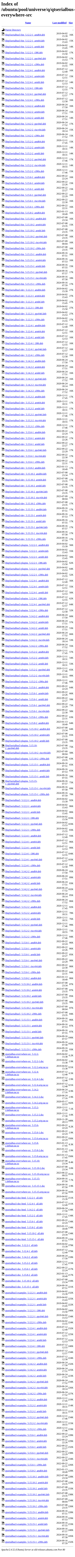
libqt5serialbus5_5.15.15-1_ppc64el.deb (24, 1037)
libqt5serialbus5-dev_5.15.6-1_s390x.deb (24, 462)
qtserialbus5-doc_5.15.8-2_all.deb (21, 1275)
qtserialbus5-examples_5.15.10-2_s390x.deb (26, 1506)
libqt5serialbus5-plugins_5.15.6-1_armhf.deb (26, 699)
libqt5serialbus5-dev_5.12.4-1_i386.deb (24, 343)
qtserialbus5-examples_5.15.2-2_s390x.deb (25, 1429)
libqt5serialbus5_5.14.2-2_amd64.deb (23, 871)
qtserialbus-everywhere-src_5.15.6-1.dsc (24, 1132)
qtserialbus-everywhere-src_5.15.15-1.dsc (25, 1186)
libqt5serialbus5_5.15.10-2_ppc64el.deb (24, 1002)
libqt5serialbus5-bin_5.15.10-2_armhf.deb (25, 230)
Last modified (59, 23)
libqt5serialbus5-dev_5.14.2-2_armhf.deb (24, 373)
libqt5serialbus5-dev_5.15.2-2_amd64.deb (25, 396)
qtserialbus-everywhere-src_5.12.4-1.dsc (24, 1079)
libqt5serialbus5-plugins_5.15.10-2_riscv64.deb (28, 753)
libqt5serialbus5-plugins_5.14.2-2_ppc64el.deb (27, 634)
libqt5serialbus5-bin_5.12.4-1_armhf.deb (24, 82)
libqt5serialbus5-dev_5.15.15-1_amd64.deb (26, 509)
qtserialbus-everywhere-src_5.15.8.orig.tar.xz (26, 1156)
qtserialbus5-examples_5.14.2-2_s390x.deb (25, 1393)
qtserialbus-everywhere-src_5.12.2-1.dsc (24, 1061)
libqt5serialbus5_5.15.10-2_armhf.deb (23, 996)
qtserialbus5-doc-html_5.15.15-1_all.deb (24, 1239)
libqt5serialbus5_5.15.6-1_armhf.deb (22, 954)
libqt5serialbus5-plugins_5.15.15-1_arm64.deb (27, 770)
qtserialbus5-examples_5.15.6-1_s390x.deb (25, 1465)
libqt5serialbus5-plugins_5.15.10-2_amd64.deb (27, 729)
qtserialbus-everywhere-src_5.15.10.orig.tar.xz (27, 1174)
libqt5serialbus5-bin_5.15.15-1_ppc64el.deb (26, 272)
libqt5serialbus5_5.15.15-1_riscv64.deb (24, 1043)
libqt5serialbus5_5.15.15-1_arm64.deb (23, 1025)
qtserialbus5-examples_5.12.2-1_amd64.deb (26, 1292)
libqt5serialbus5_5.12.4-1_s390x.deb (22, 865)
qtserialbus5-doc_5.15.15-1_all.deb (22, 1287)
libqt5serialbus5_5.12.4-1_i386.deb (22, 853)
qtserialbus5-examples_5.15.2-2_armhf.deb (25, 1411)
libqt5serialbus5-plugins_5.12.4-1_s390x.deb (26, 610)
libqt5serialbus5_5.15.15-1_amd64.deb (23, 1020)
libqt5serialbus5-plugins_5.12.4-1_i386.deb (26, 598)
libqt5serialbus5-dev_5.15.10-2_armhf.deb (25, 485)
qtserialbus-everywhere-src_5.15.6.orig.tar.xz (26, 1138)
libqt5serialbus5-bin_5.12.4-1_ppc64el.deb (25, 94)
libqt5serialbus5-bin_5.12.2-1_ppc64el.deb (25, 58)
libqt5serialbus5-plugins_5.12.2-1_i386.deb (26, 563)
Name (28, 23)
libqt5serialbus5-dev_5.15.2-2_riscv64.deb (25, 420)
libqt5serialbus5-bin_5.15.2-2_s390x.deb (24, 171)
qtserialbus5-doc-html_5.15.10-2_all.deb (24, 1233)
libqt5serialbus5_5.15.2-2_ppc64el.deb (23, 925)
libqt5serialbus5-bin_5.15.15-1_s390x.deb (25, 284)
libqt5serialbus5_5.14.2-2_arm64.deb (23, 877)
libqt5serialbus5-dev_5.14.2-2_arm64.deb (25, 367)
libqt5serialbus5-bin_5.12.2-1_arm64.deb (24, 40)
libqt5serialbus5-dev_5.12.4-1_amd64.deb (25, 325)
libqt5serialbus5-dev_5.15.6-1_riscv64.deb (25, 456)
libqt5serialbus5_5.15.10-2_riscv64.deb (24, 1008)
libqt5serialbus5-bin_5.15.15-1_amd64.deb (25, 254)
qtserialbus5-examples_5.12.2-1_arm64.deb (26, 1298)
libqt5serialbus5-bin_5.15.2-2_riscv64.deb (25, 165)
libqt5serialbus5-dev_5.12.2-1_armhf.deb (24, 302)
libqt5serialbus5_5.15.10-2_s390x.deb (23, 1014)
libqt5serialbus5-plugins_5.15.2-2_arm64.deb (26, 658)
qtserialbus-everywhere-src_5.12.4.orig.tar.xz (26, 1085)
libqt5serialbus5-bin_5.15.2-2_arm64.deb (24, 147)
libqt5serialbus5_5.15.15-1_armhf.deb (23, 1031)
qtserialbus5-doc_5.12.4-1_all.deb (21, 1251)
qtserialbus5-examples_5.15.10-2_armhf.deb (26, 1488)
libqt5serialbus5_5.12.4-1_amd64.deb (23, 836)
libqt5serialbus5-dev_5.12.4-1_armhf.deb (24, 337)
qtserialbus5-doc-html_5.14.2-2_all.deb (24, 1209)
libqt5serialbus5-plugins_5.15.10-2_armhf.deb (27, 741)
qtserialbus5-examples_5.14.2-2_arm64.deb (26, 1370)
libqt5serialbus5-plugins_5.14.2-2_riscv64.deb (27, 640)
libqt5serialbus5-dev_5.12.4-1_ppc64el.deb (25, 349)
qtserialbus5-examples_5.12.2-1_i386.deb (25, 1310)
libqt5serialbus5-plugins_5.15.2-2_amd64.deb (27, 652)
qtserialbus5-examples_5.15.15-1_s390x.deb (26, 1542)
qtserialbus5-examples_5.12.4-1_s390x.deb (25, 1358)
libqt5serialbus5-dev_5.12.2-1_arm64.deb (25, 296)
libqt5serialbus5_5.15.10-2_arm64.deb (23, 990)
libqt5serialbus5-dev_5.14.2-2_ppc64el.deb (25, 379)
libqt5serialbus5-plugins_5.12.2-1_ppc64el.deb (27, 569)
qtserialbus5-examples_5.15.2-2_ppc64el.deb (26, 1417)
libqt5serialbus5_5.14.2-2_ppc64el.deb (23, 889)
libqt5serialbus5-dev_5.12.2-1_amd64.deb (25, 290)
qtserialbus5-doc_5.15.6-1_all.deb (21, 1269)
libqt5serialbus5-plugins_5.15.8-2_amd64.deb (27, 723)
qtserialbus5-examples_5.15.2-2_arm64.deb (26, 1405)
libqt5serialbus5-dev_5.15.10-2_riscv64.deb (26, 497)
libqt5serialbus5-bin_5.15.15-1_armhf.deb (25, 266)
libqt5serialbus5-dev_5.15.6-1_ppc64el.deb (25, 450)
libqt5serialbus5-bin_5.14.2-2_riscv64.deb (25, 129)
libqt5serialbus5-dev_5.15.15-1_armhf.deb (25, 521)
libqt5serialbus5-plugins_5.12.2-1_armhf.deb (26, 557)
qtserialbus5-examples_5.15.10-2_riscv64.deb (27, 1500)
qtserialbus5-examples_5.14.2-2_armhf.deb (25, 1376)
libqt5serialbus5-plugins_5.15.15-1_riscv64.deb (28, 788)
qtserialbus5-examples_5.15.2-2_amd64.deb (26, 1399)
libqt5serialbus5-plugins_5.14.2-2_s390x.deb (26, 646)
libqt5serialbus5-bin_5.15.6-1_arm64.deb (24, 183)
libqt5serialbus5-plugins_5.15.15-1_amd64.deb (27, 764)
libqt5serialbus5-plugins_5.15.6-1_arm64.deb (26, 693)
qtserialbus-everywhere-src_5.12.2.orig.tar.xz (26, 1067)
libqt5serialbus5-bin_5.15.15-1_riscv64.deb (26, 278)
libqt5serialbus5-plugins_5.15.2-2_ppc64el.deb (27, 669)
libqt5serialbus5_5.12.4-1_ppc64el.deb (23, 859)
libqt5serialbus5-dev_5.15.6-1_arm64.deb (25, 438)
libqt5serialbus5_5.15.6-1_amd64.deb (23, 942)
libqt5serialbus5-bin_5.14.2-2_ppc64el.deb (25, 124)
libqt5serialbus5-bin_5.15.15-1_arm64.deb (25, 260)
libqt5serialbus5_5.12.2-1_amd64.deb (23, 800)
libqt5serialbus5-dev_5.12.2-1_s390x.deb (24, 319)
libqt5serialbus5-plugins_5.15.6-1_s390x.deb (26, 717)
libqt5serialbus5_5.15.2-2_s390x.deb (22, 936)
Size (71, 23)
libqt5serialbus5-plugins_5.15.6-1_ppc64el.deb (27, 705)
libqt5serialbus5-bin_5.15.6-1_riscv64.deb (25, 201)
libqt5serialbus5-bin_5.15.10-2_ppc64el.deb (26, 236)
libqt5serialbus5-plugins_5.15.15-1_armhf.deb (27, 776)
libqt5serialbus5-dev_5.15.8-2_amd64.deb (25, 468)
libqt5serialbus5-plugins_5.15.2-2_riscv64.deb (27, 675)
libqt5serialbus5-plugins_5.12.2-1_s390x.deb (26, 574)
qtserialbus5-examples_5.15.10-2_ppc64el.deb (27, 1494)
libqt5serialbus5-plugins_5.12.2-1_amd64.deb (27, 545)
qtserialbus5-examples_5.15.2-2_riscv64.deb (26, 1423)
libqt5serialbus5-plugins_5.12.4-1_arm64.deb (26, 586)
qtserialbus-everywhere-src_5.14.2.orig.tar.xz (26, 1103)
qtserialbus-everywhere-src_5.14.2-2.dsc (24, 1097)
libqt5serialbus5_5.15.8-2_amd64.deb (23, 978)
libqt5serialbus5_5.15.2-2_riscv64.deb (23, 931)
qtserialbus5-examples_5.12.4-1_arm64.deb (26, 1334)
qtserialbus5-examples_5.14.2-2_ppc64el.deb (26, 1381)
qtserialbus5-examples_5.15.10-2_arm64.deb (26, 1482)
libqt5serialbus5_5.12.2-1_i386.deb (22, 818)
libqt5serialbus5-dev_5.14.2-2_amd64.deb (25, 361)
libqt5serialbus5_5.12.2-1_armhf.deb (22, 812)
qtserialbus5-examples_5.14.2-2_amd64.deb (26, 1364)
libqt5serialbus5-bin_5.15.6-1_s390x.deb (24, 207)
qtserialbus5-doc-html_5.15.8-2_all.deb (24, 1227)
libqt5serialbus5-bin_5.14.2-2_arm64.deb (24, 112)
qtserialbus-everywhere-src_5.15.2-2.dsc (24, 1114)
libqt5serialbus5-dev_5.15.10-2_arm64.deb (25, 480)
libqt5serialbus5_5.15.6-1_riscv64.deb (23, 966)
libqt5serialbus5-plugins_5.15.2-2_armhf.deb (26, 663)
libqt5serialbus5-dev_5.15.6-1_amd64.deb (25, 432)
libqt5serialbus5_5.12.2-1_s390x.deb (22, 830)
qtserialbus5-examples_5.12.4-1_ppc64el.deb (26, 1352)
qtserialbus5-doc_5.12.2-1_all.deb (21, 1245)
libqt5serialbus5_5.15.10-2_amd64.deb (23, 984)
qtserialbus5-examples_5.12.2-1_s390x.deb (25, 1322)
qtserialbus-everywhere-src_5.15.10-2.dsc (25, 1168)
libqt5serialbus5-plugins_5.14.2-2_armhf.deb (26, 628)
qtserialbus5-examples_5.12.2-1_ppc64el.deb (26, 1316)
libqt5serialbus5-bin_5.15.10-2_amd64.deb (25, 218)
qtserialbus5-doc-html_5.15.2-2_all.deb (24, 1215)
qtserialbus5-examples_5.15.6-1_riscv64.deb (26, 1459)
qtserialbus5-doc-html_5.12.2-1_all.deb (24, 1198)
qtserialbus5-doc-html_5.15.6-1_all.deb (24, 1221)
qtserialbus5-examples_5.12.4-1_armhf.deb (25, 1340)
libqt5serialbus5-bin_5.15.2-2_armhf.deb (24, 153)
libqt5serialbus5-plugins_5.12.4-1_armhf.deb (26, 592)
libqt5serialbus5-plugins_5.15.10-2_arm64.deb (27, 735)
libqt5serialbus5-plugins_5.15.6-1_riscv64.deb (27, 711)
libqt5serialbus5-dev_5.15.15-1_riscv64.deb (26, 533)
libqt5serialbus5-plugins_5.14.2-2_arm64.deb (26, 622)
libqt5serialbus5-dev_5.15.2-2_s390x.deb (24, 426)
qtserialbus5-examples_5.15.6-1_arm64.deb (26, 1441)
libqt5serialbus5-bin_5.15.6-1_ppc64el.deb (25, 195)
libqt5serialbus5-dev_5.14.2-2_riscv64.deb (25, 385)
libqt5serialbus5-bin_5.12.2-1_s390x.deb (24, 64)
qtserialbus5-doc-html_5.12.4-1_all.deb (24, 1203)
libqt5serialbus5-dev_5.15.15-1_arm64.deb (25, 515)
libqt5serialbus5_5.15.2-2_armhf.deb (22, 919)
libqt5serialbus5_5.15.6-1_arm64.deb (23, 948)
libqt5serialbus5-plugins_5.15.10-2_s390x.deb (27, 758)
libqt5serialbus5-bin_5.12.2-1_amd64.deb (25, 35)
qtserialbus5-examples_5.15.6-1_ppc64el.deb (26, 1453)
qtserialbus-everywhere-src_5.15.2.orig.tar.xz (26, 1120)
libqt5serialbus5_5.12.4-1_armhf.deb (22, 847)
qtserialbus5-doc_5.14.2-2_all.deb (21, 1257)
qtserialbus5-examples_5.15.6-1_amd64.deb (26, 1435)
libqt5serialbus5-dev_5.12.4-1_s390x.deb (24, 355)
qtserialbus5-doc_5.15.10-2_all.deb (22, 1281)
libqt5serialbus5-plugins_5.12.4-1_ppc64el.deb (27, 604)
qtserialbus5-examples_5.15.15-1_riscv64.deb (27, 1536)
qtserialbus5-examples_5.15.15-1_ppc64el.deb (27, 1530)
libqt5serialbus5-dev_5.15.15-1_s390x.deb (25, 539)
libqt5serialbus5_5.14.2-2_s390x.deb (22, 901)
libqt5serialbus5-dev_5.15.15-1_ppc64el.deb (26, 527)
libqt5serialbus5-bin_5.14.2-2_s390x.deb (24, 135)
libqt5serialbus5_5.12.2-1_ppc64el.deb (23, 824)
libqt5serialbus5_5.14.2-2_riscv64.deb (23, 895)
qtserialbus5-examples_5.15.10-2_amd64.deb (26, 1476)
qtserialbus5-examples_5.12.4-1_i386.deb (25, 1346)
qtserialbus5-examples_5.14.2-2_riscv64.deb (26, 1387)
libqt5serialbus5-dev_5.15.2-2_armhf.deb (24, 408)
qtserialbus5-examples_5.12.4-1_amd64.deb (26, 1328)
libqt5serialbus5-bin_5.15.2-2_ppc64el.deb (25, 159)
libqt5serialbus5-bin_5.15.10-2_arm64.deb (25, 224)
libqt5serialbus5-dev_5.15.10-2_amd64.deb (26, 474)
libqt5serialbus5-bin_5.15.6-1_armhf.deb (24, 189)
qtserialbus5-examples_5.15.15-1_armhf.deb (26, 1524)
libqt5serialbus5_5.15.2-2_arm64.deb (23, 913)
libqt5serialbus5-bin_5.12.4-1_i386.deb (24, 88)
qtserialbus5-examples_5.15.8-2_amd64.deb (26, 1470)
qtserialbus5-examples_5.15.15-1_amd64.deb (26, 1512)
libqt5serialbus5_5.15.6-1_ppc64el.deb (23, 960)
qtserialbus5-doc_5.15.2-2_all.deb (21, 1263)
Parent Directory (13, 30)
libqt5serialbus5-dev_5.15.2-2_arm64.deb (25, 402)
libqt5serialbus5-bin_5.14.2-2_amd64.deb (25, 106)
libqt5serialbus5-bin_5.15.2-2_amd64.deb (25, 141)
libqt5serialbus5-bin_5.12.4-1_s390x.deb (24, 100)
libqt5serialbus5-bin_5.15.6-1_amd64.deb (25, 177)
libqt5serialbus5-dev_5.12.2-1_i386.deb (24, 307)
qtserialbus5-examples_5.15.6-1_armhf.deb (25, 1447)
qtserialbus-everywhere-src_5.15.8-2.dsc (24, 1150)
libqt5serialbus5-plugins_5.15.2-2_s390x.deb (26, 681)
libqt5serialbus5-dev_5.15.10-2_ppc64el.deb (26, 491)
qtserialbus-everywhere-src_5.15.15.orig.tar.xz (27, 1192)
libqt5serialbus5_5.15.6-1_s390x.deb (22, 972)
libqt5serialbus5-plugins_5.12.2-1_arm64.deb (26, 551)
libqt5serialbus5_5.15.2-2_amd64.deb (23, 907)
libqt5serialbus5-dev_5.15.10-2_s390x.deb (25, 503)
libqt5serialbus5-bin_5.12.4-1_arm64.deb (24, 76)
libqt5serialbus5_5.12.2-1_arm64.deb (23, 806)
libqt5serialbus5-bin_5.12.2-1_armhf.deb (24, 46)
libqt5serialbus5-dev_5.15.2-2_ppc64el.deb (25, 414)
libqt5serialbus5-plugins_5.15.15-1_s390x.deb (27, 794)
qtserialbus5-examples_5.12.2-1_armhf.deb (25, 1304)
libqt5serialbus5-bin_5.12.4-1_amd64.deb (25, 70)
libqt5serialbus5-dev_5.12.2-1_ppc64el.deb (25, 313)
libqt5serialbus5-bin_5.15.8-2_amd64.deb (25, 213)
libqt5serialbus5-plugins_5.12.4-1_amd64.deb (27, 580)
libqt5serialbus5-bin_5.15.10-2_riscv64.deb (26, 242)
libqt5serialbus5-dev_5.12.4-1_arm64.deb (25, 331)
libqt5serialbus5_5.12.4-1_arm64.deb (23, 842)
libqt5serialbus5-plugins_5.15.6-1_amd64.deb (27, 687)
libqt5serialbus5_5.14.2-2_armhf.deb (22, 883)
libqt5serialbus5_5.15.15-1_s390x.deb (23, 1049)
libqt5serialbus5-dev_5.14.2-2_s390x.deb (24, 391)
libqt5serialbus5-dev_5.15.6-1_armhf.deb (24, 444)
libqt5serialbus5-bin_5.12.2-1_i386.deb (24, 52)
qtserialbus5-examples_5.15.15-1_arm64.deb (26, 1518)
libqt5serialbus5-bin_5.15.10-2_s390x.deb (25, 248)
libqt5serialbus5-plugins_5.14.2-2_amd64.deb (27, 616)
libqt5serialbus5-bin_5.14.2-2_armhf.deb (24, 118)
